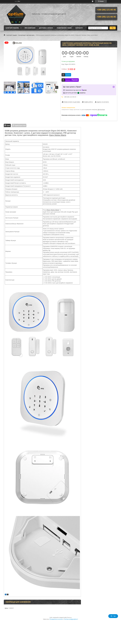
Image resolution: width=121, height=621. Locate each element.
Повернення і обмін (64, 28)
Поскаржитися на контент (56, 619)
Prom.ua (69, 617)
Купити (68, 75)
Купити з (72, 80)
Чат (113, 616)
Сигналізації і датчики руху (26, 35)
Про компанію (30, 28)
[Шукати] (113, 28)
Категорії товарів (12, 28)
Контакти (79, 28)
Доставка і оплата (46, 28)
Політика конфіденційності (71, 619)
